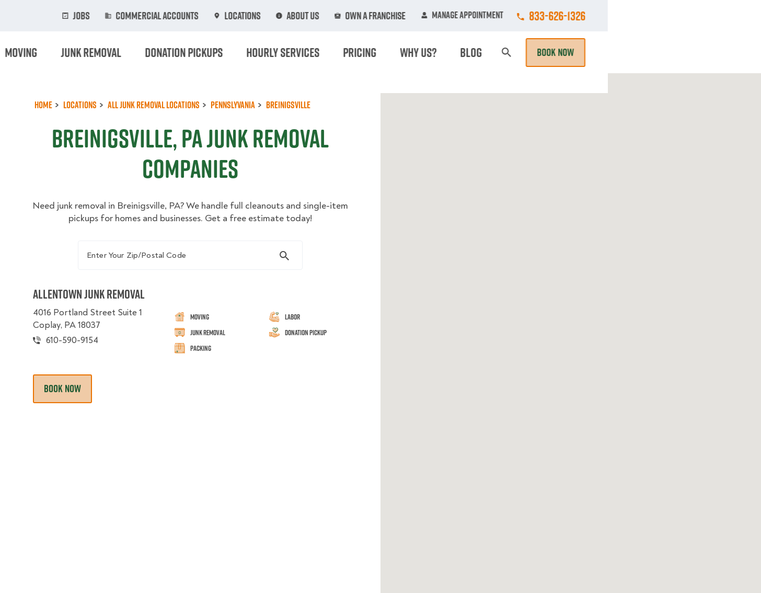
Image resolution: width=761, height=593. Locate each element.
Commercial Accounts (317, 15)
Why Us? (586, 52)
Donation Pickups (382, 52)
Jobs (245, 15)
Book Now (709, 52)
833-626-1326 (710, 16)
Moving (239, 52)
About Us (455, 15)
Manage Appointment (615, 15)
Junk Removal (299, 52)
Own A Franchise (525, 15)
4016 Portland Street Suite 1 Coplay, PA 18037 (97, 335)
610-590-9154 (80, 357)
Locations (398, 15)
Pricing (538, 52)
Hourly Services (471, 52)
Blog (629, 52)
